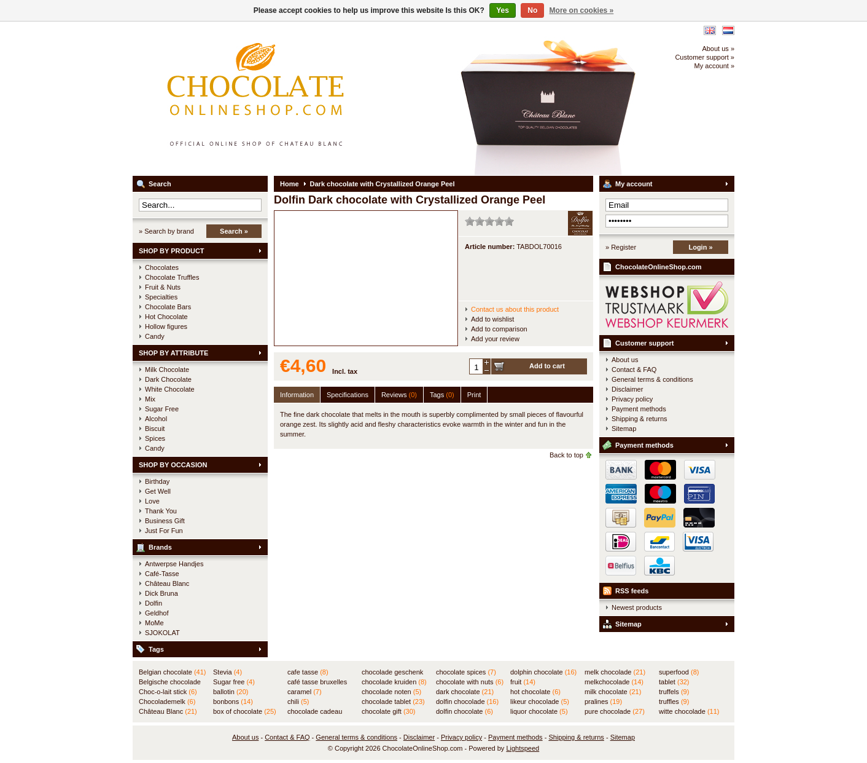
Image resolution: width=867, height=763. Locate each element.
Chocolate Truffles (172, 277)
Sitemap (624, 428)
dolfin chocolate (464, 711)
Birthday (157, 481)
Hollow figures (166, 326)
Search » (234, 231)
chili (298, 701)
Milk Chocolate (167, 369)
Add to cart (547, 366)
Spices (155, 438)
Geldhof (157, 613)
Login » (700, 247)
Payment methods (639, 409)
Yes (502, 10)
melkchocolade (614, 682)
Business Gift (165, 520)
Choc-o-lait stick (168, 691)
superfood (679, 672)
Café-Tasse (162, 573)
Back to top (566, 455)
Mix (150, 399)
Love (152, 501)
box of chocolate (244, 711)
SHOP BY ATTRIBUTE (173, 353)
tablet (674, 682)
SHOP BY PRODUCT (171, 251)
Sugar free (234, 682)
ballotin (230, 691)
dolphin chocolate (543, 672)
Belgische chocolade (170, 682)
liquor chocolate (539, 711)
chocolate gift (388, 711)
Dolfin (153, 603)
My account (634, 184)
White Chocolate (170, 389)
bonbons (233, 701)
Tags (156, 649)
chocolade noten (391, 691)
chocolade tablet (393, 701)
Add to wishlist (492, 319)
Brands (160, 547)
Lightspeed (522, 748)
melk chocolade (615, 672)
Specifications (347, 394)
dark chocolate (465, 691)
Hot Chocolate (166, 316)
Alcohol (156, 418)
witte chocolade (689, 711)
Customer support (644, 343)
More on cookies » (582, 10)
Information (297, 394)
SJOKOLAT (162, 632)
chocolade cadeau (314, 712)
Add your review (495, 338)
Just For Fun (164, 530)
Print (474, 394)
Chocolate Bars (168, 306)
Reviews (399, 394)
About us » (718, 48)
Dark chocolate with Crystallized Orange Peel (382, 184)
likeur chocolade (539, 701)
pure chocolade (615, 711)
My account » (714, 65)
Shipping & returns (639, 418)
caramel (304, 691)
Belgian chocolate (172, 672)
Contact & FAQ (634, 369)
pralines (603, 701)
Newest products (637, 607)
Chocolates (162, 267)
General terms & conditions (652, 379)
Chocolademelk (167, 701)
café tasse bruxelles (317, 682)
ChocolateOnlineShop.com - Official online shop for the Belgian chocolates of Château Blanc (295, 98)
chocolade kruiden (394, 682)
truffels (674, 691)
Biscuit (155, 428)
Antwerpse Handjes (174, 563)
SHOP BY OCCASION (173, 464)
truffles (674, 701)
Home (289, 184)
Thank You (161, 511)
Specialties (161, 297)
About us (625, 359)
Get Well (158, 491)
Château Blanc (167, 583)
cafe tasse (308, 672)
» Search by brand (166, 231)
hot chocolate (535, 691)
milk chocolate (613, 691)
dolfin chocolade (467, 701)
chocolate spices (466, 672)
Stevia (227, 672)
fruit (522, 682)
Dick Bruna (161, 593)
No (532, 10)
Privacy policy (632, 399)
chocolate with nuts (469, 682)
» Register (620, 247)
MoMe (154, 623)
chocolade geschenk (392, 672)
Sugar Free (162, 409)
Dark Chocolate (168, 379)
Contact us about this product (515, 309)
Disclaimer (627, 389)
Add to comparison (499, 329)
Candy (155, 336)
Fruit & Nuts (163, 287)
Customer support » (704, 57)
